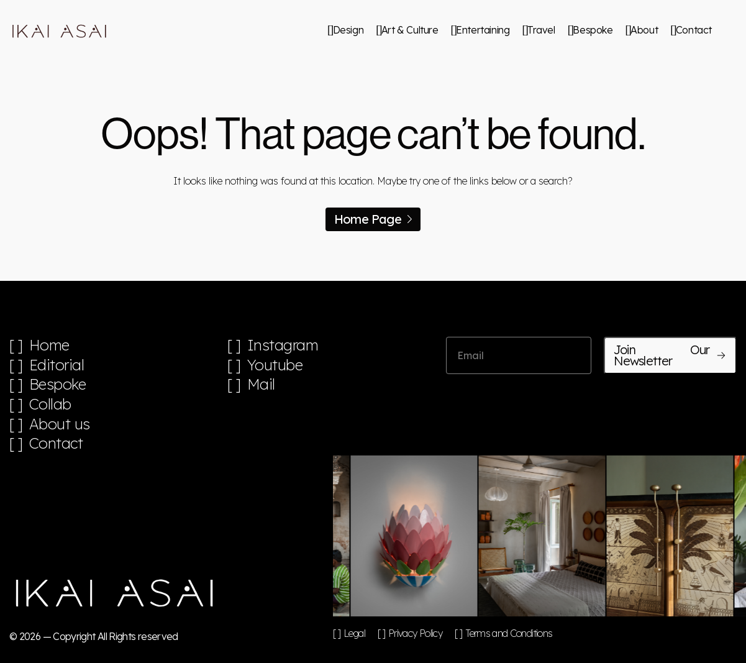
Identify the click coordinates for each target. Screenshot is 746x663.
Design (348, 30)
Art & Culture (410, 30)
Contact (694, 30)
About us (59, 424)
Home (49, 345)
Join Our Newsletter (670, 355)
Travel (541, 30)
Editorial (56, 365)
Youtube (275, 365)
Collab (50, 404)
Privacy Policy (415, 633)
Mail (261, 384)
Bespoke (592, 30)
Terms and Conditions (508, 633)
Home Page (373, 219)
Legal (354, 633)
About (644, 30)
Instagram (283, 345)
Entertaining (482, 30)
